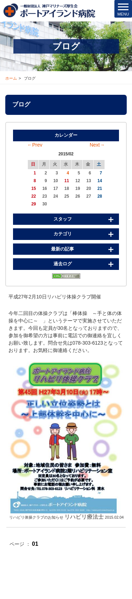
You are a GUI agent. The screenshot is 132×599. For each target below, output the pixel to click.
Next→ (97, 145)
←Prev (35, 145)
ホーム (11, 78)
